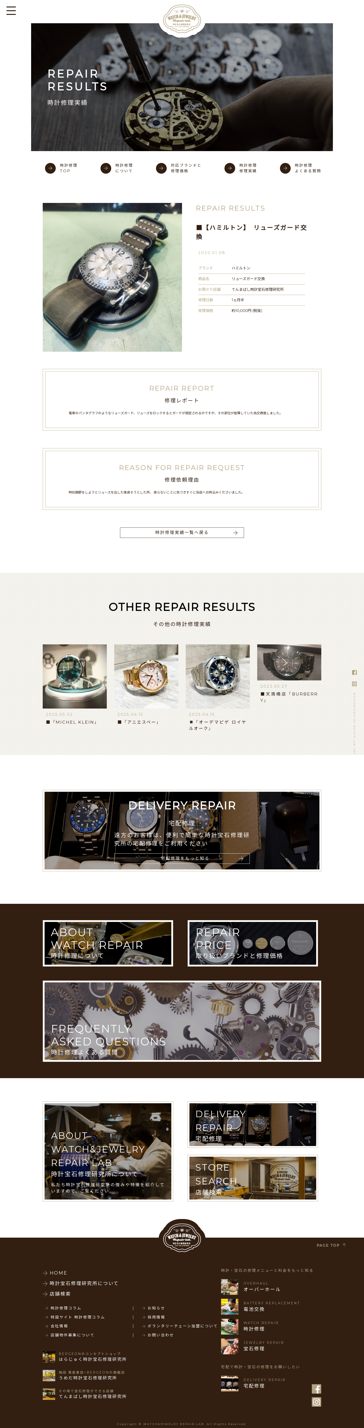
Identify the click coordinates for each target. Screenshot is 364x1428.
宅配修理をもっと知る (185, 858)
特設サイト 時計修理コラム (78, 1317)
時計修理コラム (66, 1308)
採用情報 (156, 1317)
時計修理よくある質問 (308, 168)
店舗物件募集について (73, 1335)
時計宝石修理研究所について (84, 1283)
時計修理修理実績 (248, 168)
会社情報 (59, 1326)
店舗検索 (60, 1294)
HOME (59, 1273)
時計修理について (124, 168)
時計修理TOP (69, 168)
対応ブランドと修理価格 (186, 168)
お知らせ (156, 1308)
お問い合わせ (161, 1335)
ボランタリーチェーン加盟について (183, 1326)
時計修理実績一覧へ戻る (182, 532)
